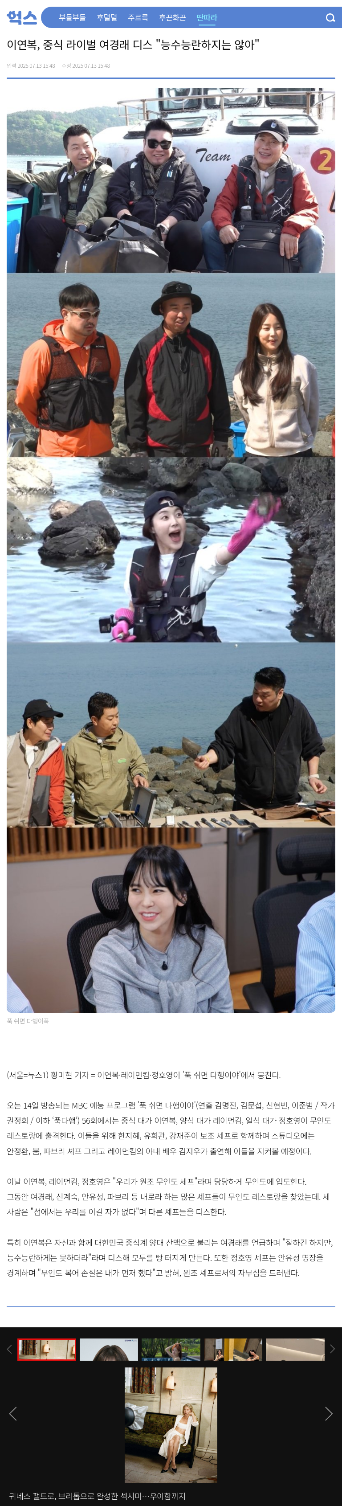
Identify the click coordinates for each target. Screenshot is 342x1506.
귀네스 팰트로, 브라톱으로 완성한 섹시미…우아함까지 (97, 1496)
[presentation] (9, 1349)
